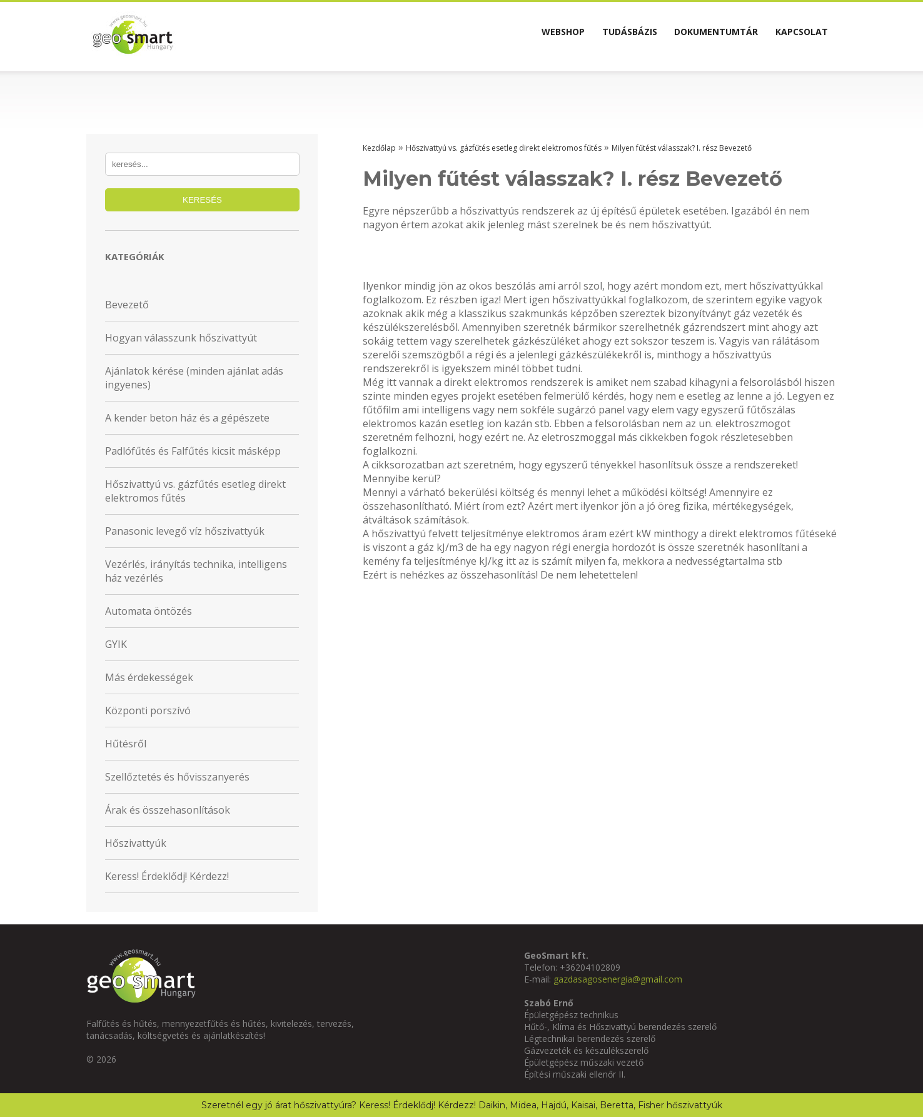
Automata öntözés (148, 611)
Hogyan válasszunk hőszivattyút (181, 338)
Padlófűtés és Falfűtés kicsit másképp (193, 451)
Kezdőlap (379, 148)
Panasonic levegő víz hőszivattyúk (185, 531)
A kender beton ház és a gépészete (187, 418)
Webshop (514, 36)
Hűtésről (125, 744)
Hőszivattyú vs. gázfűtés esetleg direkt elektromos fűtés (195, 491)
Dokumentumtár (695, 36)
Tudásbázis (594, 36)
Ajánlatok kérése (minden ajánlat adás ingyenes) (194, 378)
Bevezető (127, 304)
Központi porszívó (148, 710)
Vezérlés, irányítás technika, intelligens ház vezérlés (196, 571)
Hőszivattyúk (135, 843)
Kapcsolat (795, 36)
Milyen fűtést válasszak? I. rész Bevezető (682, 148)
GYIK (116, 644)
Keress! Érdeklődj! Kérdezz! (167, 876)
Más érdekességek (149, 677)
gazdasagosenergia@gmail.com (617, 979)
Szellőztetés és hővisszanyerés (177, 777)
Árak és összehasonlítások (167, 810)
